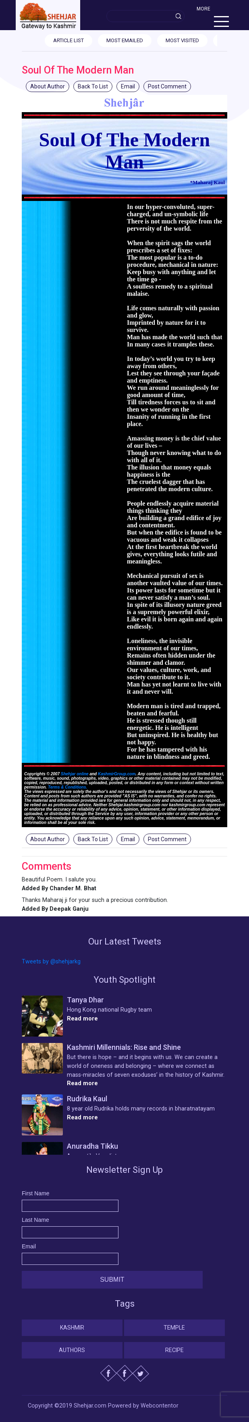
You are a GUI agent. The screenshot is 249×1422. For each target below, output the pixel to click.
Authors (72, 1350)
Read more (82, 1018)
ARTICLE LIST (68, 40)
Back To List (93, 86)
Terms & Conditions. (67, 787)
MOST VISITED (182, 40)
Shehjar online (75, 774)
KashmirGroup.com (116, 774)
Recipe (174, 1350)
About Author (47, 86)
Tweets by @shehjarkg (51, 961)
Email (128, 86)
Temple (174, 1327)
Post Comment (167, 86)
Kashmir (72, 1327)
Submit (112, 1279)
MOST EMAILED (124, 40)
